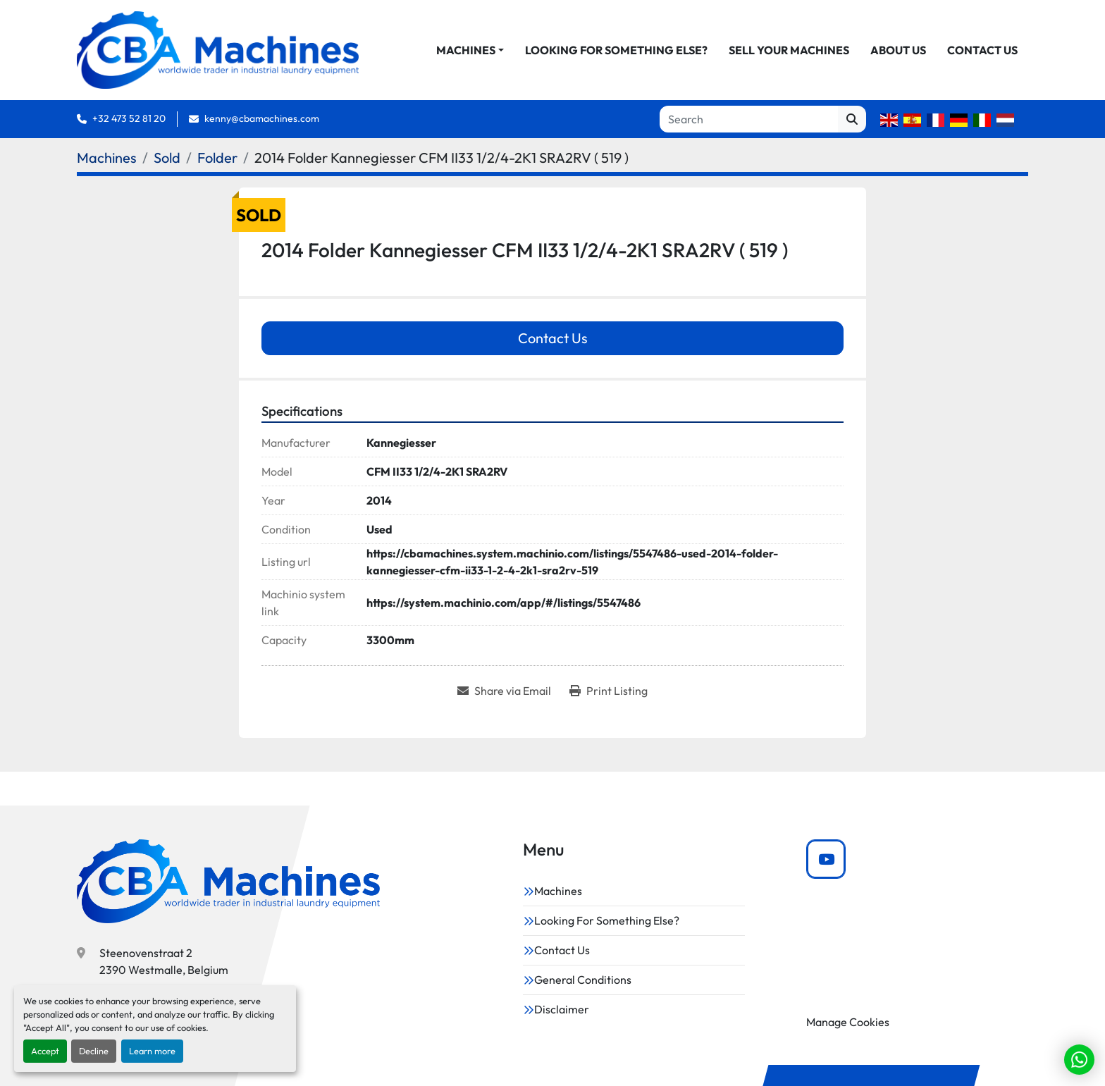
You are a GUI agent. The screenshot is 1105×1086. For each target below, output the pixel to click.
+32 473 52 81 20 (129, 118)
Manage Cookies (847, 1022)
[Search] (749, 119)
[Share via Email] (504, 690)
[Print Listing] (608, 690)
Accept (45, 1050)
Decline (94, 1050)
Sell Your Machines (789, 50)
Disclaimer (561, 1009)
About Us (898, 50)
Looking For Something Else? (616, 50)
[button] (470, 50)
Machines (465, 50)
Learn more (152, 1050)
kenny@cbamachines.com (261, 118)
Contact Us (982, 50)
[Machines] (107, 157)
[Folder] (217, 157)
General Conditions (582, 980)
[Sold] (167, 157)
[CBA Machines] (228, 881)
